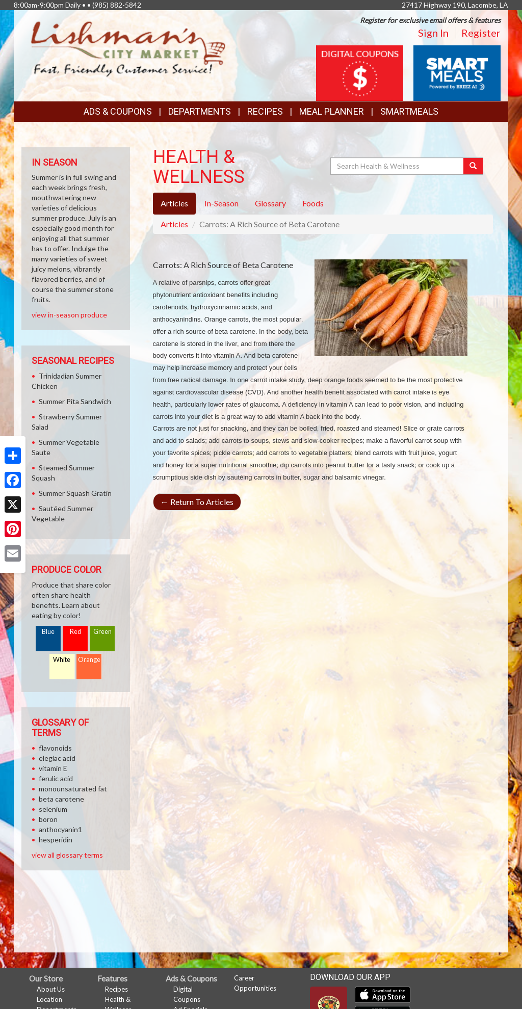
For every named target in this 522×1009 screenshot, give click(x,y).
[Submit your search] (473, 166)
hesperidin (55, 839)
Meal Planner (331, 111)
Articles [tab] (174, 203)
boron (48, 819)
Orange (89, 659)
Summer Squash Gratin (75, 493)
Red (75, 631)
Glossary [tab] (270, 203)
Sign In (433, 32)
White (61, 659)
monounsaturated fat (73, 788)
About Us (51, 989)
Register (481, 32)
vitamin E (53, 768)
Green (102, 631)
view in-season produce (69, 314)
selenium (53, 809)
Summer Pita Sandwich (75, 401)
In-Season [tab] (221, 203)
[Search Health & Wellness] (397, 166)
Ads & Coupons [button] (118, 111)
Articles (174, 224)
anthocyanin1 (60, 829)
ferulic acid (56, 778)
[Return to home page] (128, 48)
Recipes (265, 111)
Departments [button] (199, 111)
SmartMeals (409, 111)
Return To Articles (197, 502)
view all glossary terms (67, 855)
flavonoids (55, 748)
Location (49, 999)
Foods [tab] (313, 203)
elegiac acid (57, 758)
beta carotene (61, 798)
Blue (48, 631)
